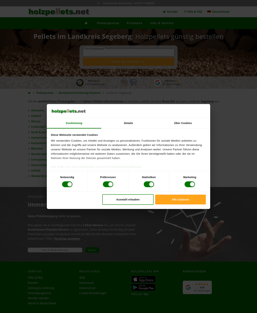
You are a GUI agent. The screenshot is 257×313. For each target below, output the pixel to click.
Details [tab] (128, 123)
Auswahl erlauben (128, 199)
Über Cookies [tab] (183, 123)
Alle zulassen (180, 199)
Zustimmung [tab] (74, 123)
